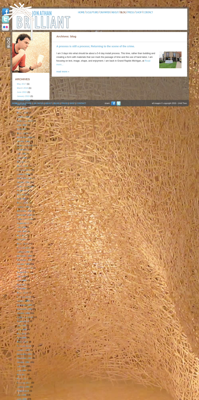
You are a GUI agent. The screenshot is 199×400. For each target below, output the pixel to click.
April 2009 (21, 288)
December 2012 (24, 137)
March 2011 (22, 202)
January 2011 (23, 206)
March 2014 (22, 112)
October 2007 (23, 362)
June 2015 (22, 92)
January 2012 (23, 174)
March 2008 (22, 341)
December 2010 (24, 211)
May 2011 (21, 194)
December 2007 (24, 354)
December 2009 (24, 256)
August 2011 (23, 190)
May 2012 (21, 161)
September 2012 (25, 145)
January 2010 (23, 251)
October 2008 (23, 313)
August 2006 (23, 391)
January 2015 (23, 96)
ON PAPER (105, 12)
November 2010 (24, 215)
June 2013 (22, 125)
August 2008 (23, 321)
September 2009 (25, 268)
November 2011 (24, 178)
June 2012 (22, 157)
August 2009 (23, 272)
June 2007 (22, 370)
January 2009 (23, 301)
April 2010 (21, 239)
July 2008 (21, 325)
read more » (62, 71)
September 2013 (25, 121)
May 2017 (21, 84)
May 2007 (21, 374)
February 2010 (24, 247)
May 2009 (21, 284)
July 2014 (21, 104)
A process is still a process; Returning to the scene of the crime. (95, 46)
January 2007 (23, 386)
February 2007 (24, 382)
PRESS (130, 12)
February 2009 (24, 296)
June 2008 (22, 329)
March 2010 (22, 243)
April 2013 (21, 129)
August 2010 (23, 223)
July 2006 (21, 395)
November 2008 (24, 309)
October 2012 (23, 141)
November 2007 (24, 358)
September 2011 (25, 186)
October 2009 (23, 264)
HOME (81, 12)
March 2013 (22, 133)
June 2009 (22, 280)
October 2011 (23, 182)
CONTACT (148, 12)
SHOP (139, 12)
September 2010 (25, 219)
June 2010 (22, 231)
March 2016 (22, 88)
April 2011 (21, 198)
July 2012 (21, 153)
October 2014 (23, 100)
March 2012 (22, 166)
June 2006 (22, 399)
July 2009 (21, 276)
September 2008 (25, 317)
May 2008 (21, 333)
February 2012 (24, 170)
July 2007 (21, 366)
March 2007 (22, 378)
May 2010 (21, 235)
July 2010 (21, 227)
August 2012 (23, 149)
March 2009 (22, 292)
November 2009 (24, 260)
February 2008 (24, 346)
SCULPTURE (92, 12)
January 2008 (23, 350)
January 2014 (23, 116)
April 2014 (21, 108)
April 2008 (21, 337)
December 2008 (24, 305)
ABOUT (114, 12)
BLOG (123, 12)
